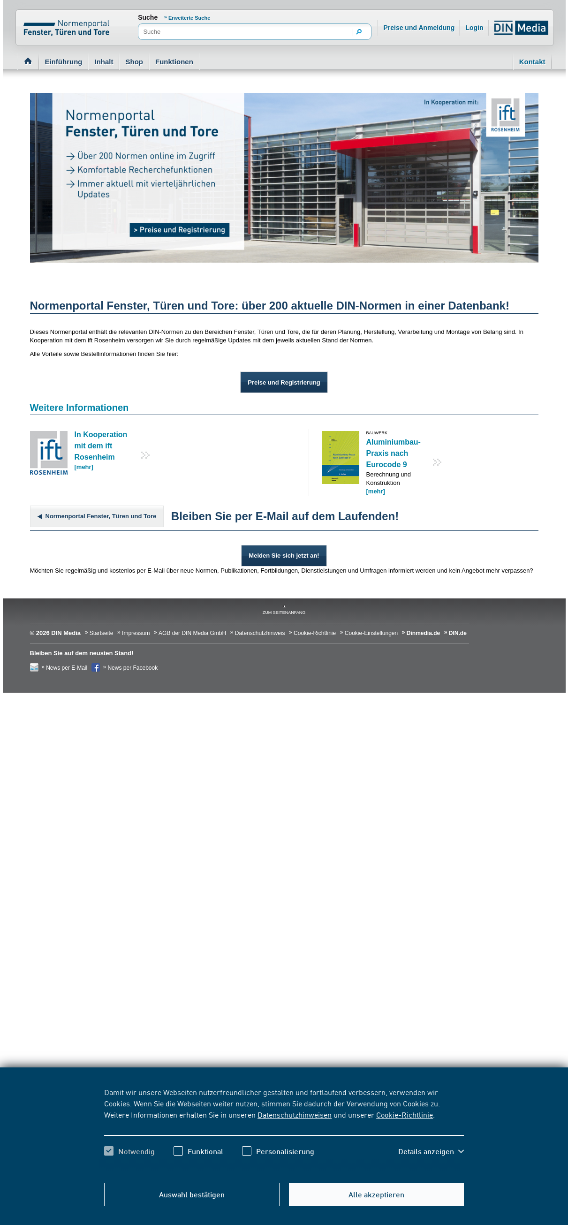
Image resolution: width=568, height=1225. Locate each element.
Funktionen (174, 62)
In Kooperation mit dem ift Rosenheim (101, 446)
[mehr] (84, 466)
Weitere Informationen (79, 407)
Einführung (64, 62)
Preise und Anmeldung (418, 27)
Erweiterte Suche (189, 18)
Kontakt (532, 62)
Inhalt (103, 62)
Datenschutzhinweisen (294, 1114)
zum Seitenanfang (284, 612)
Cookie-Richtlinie (404, 1114)
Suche (148, 17)
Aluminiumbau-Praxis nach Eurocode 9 (393, 453)
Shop (134, 62)
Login (474, 27)
